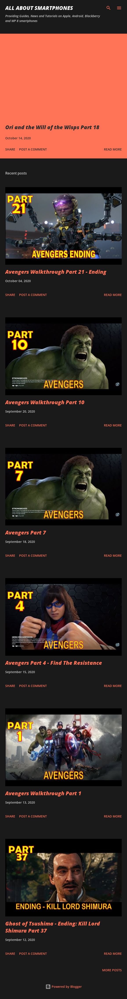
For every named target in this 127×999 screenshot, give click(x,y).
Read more (113, 149)
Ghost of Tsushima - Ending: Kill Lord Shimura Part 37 (52, 927)
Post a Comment (33, 149)
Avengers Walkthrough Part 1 (43, 793)
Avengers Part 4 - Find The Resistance (53, 662)
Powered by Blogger (63, 986)
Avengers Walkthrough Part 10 (44, 402)
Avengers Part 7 (25, 532)
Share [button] (10, 149)
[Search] (108, 8)
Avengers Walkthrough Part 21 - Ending (55, 271)
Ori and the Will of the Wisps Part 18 (52, 127)
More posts (112, 970)
